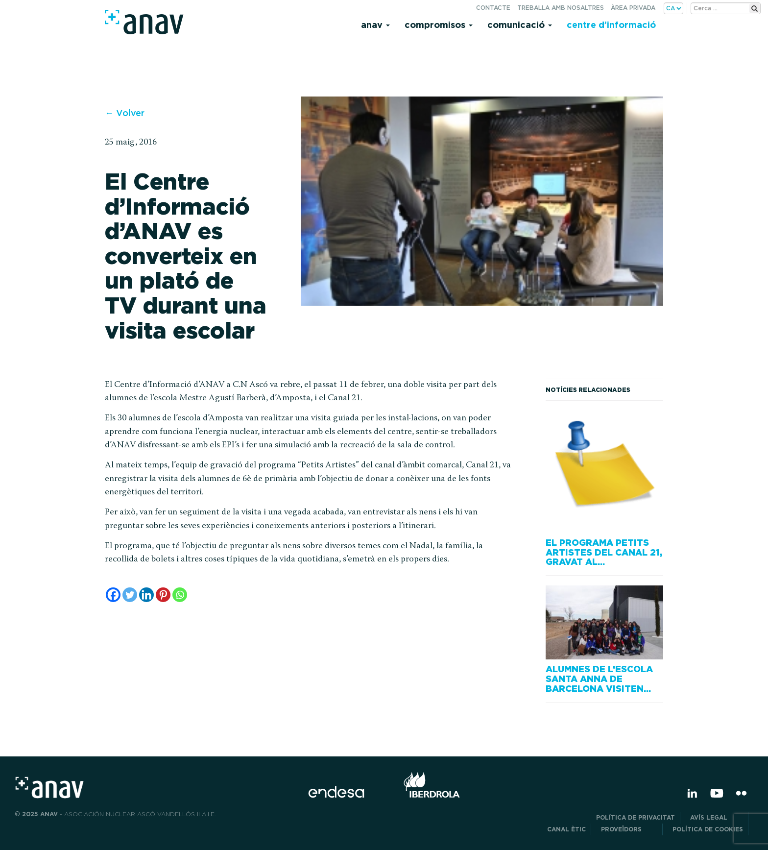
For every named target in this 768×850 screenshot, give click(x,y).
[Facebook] (113, 594)
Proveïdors (629, 829)
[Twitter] (129, 594)
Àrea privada (633, 7)
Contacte (493, 7)
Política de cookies (707, 829)
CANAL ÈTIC (566, 829)
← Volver (124, 113)
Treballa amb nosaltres (560, 7)
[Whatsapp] (179, 594)
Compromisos (439, 25)
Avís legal (716, 817)
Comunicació (519, 25)
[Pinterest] (163, 594)
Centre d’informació (611, 25)
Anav (375, 25)
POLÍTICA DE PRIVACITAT (635, 817)
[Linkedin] (146, 594)
